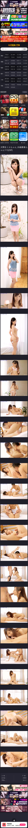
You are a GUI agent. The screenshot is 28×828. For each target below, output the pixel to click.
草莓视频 (19, 84)
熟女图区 (19, 75)
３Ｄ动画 (25, 60)
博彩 (2, 56)
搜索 (25, 49)
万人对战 (19, 54)
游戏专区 (25, 54)
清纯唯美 (13, 75)
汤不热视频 (25, 84)
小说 (2, 80)
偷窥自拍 (7, 72)
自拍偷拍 (13, 60)
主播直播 (19, 63)
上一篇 (4, 778)
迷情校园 (7, 81)
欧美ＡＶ (19, 60)
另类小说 (13, 81)
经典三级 (13, 69)
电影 (2, 68)
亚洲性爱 (7, 66)
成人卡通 (19, 66)
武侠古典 (25, 78)
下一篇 (24, 778)
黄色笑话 (19, 81)
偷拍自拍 (13, 66)
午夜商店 (13, 84)
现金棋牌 (19, 57)
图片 (2, 74)
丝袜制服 (13, 63)
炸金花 (12, 57)
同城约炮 (7, 84)
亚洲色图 (13, 72)
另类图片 (25, 75)
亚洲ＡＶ (7, 60)
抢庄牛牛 (25, 57)
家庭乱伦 (13, 78)
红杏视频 (7, 87)
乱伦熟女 (19, 69)
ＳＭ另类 (25, 63)
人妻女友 (19, 78)
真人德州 (13, 54)
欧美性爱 (25, 66)
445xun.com (14, 45)
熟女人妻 (7, 63)
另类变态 (25, 69)
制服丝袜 (7, 69)
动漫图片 (25, 72)
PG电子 (7, 54)
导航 (2, 86)
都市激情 (7, 78)
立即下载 (23, 824)
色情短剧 (13, 87)
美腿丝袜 (7, 75)
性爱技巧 (25, 81)
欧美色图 (19, 72)
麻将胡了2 (7, 57)
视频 (2, 62)
